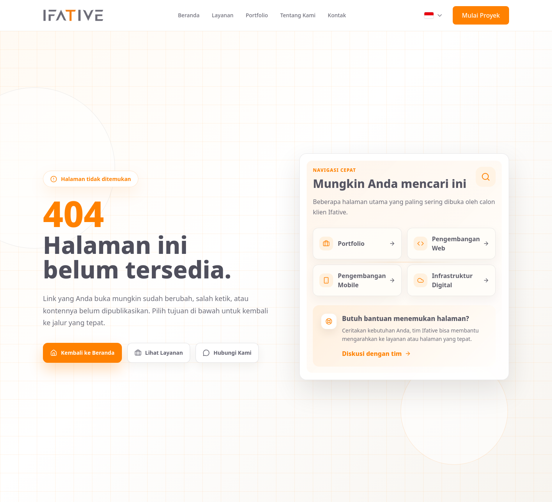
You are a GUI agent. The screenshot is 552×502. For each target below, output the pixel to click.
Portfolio (257, 15)
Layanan (222, 15)
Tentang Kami (297, 15)
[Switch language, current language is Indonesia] (434, 15)
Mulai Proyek (481, 15)
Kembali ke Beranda (82, 352)
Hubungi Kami (227, 352)
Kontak (337, 15)
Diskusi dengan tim (376, 353)
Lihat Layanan (159, 352)
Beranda (188, 15)
